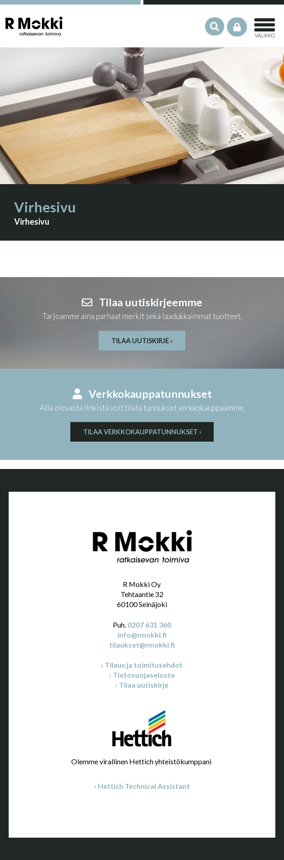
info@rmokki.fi (142, 634)
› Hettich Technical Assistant (142, 786)
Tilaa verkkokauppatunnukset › (142, 432)
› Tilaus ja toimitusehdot (142, 664)
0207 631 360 (149, 624)
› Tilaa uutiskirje (141, 684)
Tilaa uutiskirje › (142, 341)
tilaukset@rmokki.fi (142, 644)
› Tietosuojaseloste (142, 674)
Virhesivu (31, 221)
